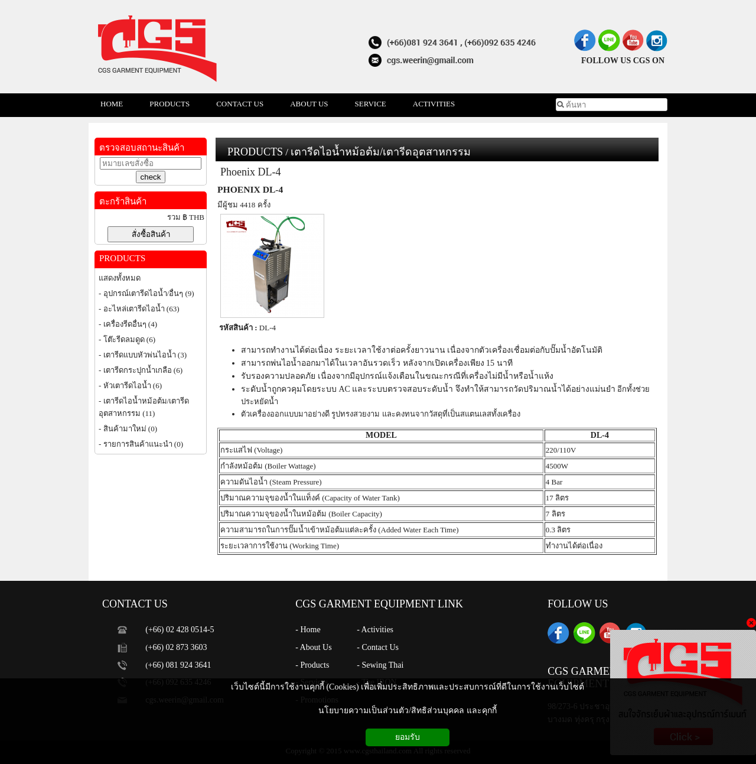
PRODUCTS (255, 152)
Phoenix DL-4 (250, 172)
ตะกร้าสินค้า (122, 201)
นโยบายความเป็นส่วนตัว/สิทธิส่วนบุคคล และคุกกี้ (407, 710)
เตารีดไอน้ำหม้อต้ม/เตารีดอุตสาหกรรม (381, 152)
